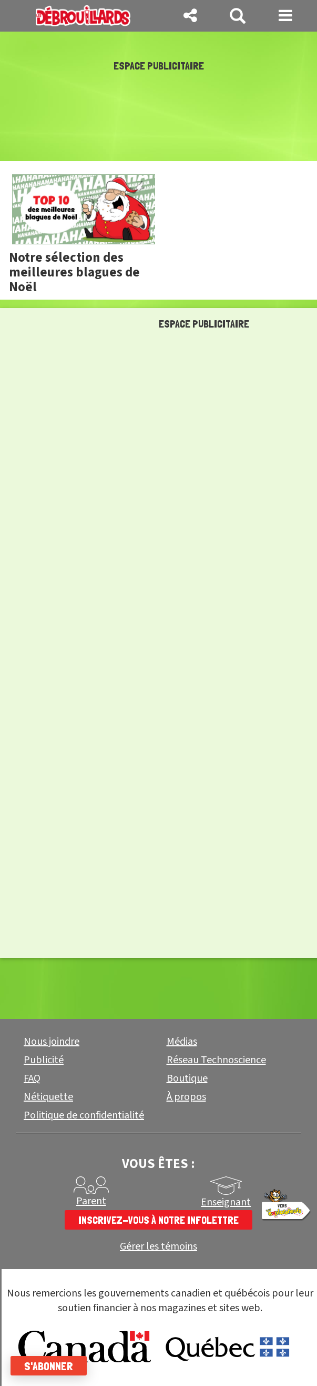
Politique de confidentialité (84, 1115)
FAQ (32, 1078)
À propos (186, 1097)
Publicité (44, 1060)
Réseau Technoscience (216, 1060)
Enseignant (226, 1202)
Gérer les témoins (158, 1246)
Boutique (187, 1078)
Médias (182, 1041)
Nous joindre (51, 1041)
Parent (91, 1201)
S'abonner (48, 1366)
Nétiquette (48, 1097)
